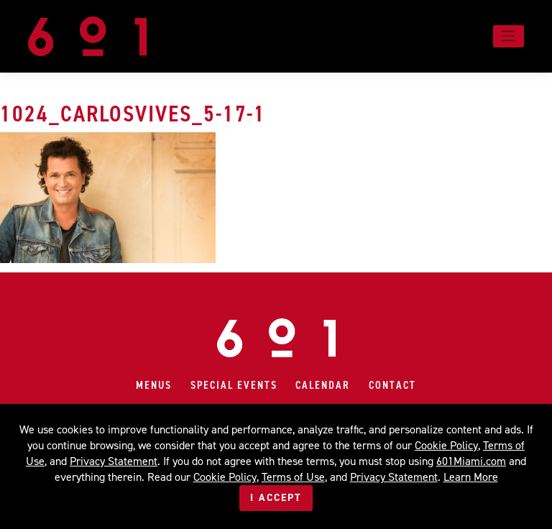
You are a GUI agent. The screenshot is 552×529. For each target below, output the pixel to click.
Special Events (233, 385)
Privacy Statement (113, 461)
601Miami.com (471, 461)
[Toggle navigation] (508, 36)
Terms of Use (293, 476)
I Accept (276, 498)
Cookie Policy (446, 445)
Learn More (470, 476)
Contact (392, 385)
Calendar (322, 385)
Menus (154, 385)
